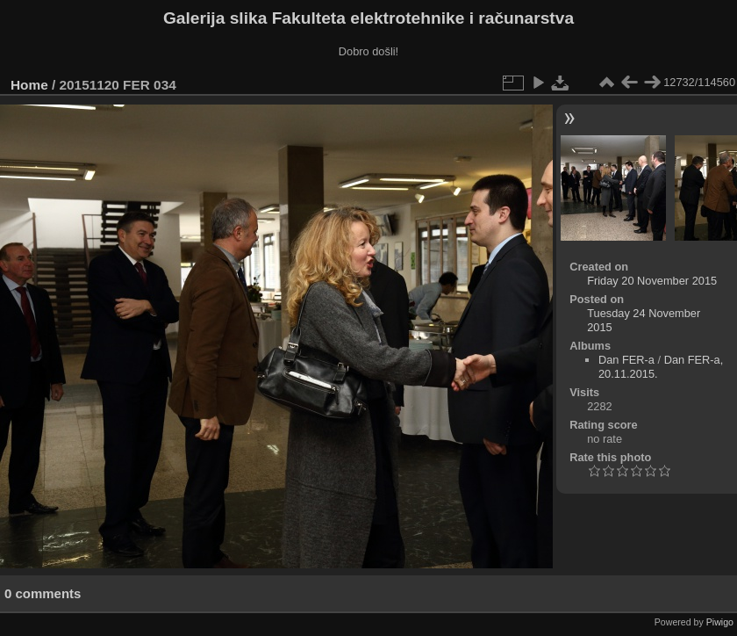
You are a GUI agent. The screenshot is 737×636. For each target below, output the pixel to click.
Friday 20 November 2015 (652, 280)
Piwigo (719, 622)
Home (29, 84)
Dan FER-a (626, 359)
